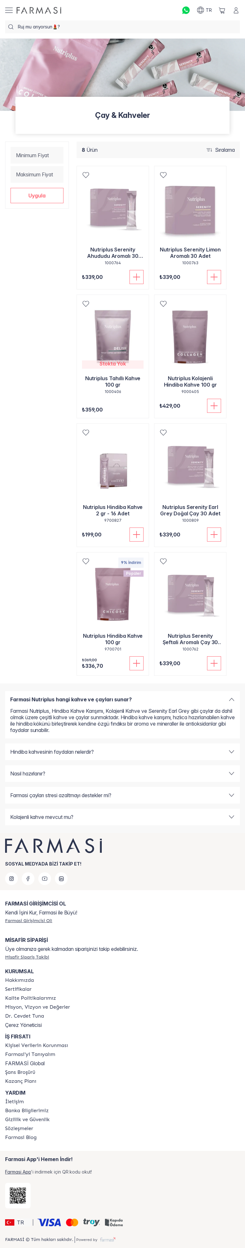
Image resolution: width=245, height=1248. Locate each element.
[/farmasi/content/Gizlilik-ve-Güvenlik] (27, 1119)
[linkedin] (61, 878)
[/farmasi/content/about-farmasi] (30, 1054)
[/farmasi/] (39, 10)
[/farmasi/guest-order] (27, 956)
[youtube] (44, 878)
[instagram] (11, 878)
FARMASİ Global (25, 1063)
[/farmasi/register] (28, 920)
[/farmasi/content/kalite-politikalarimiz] (30, 998)
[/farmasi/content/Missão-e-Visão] (37, 1007)
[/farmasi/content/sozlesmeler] (19, 1128)
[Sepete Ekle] (137, 277)
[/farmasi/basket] (222, 10)
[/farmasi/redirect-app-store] (18, 1195)
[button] (37, 195)
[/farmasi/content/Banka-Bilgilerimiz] (26, 1110)
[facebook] (28, 878)
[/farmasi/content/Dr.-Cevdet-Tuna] (24, 1016)
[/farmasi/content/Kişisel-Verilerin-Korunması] (36, 1045)
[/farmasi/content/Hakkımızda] (19, 980)
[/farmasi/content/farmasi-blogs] (21, 1137)
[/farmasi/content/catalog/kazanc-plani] (20, 1081)
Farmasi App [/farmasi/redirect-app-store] (18, 1172)
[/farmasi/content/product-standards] (18, 989)
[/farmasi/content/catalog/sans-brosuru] (20, 1072)
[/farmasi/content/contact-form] (14, 1101)
